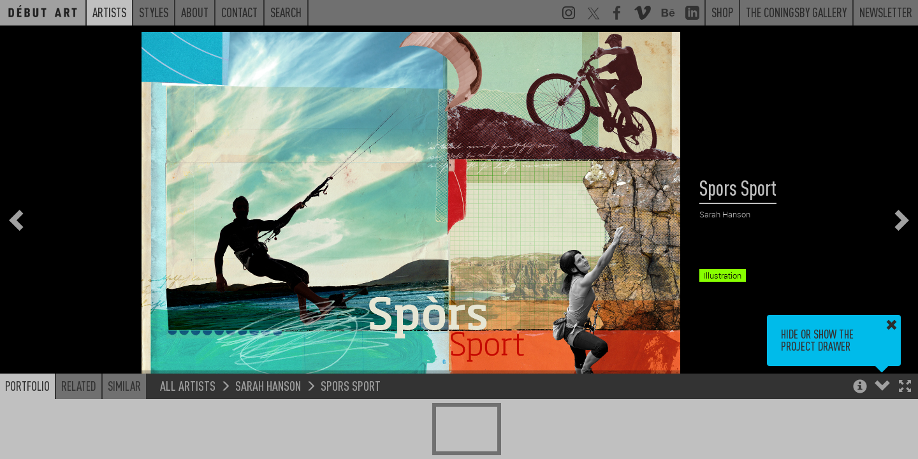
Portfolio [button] (27, 385)
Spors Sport (351, 385)
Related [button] (78, 385)
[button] (905, 387)
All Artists (187, 385)
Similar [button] (124, 385)
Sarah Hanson (268, 385)
